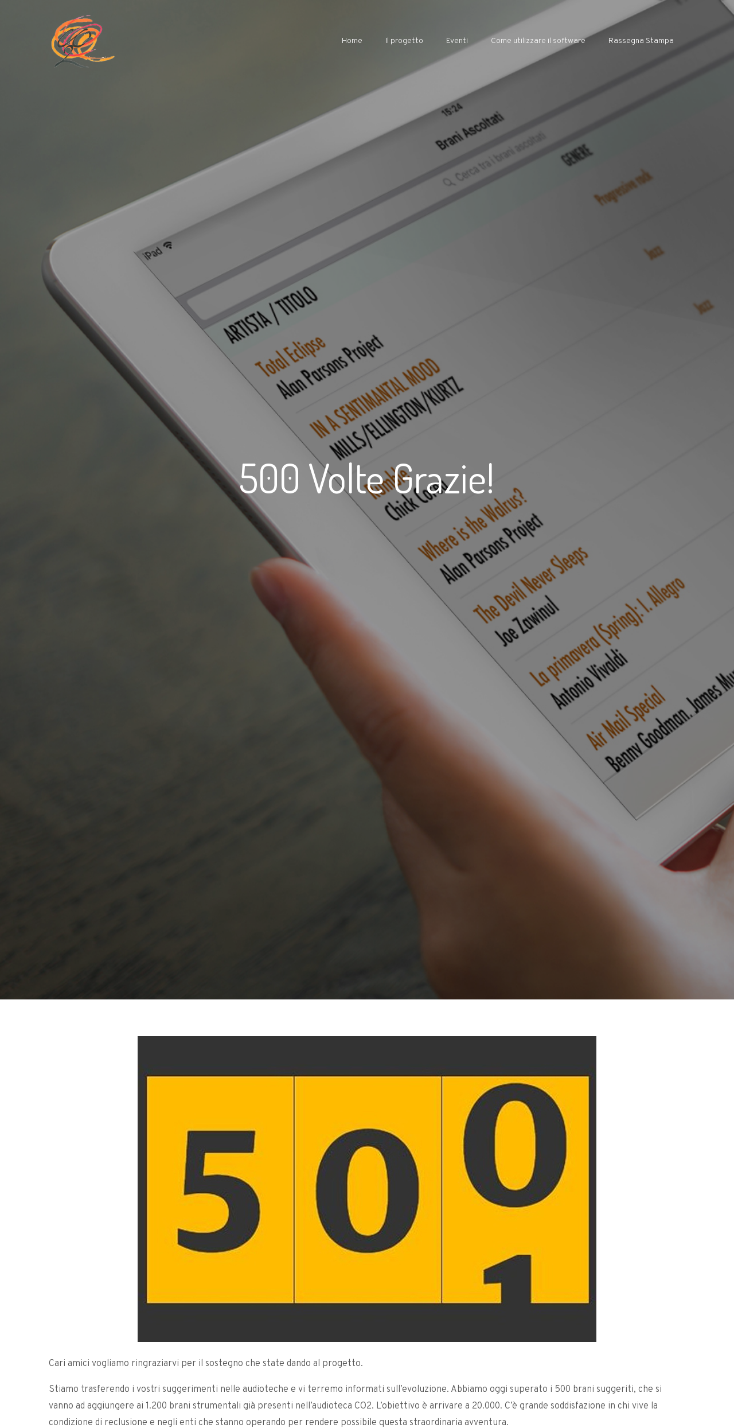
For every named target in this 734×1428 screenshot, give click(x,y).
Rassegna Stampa (641, 41)
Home (352, 41)
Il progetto (404, 41)
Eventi (457, 41)
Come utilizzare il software (538, 41)
